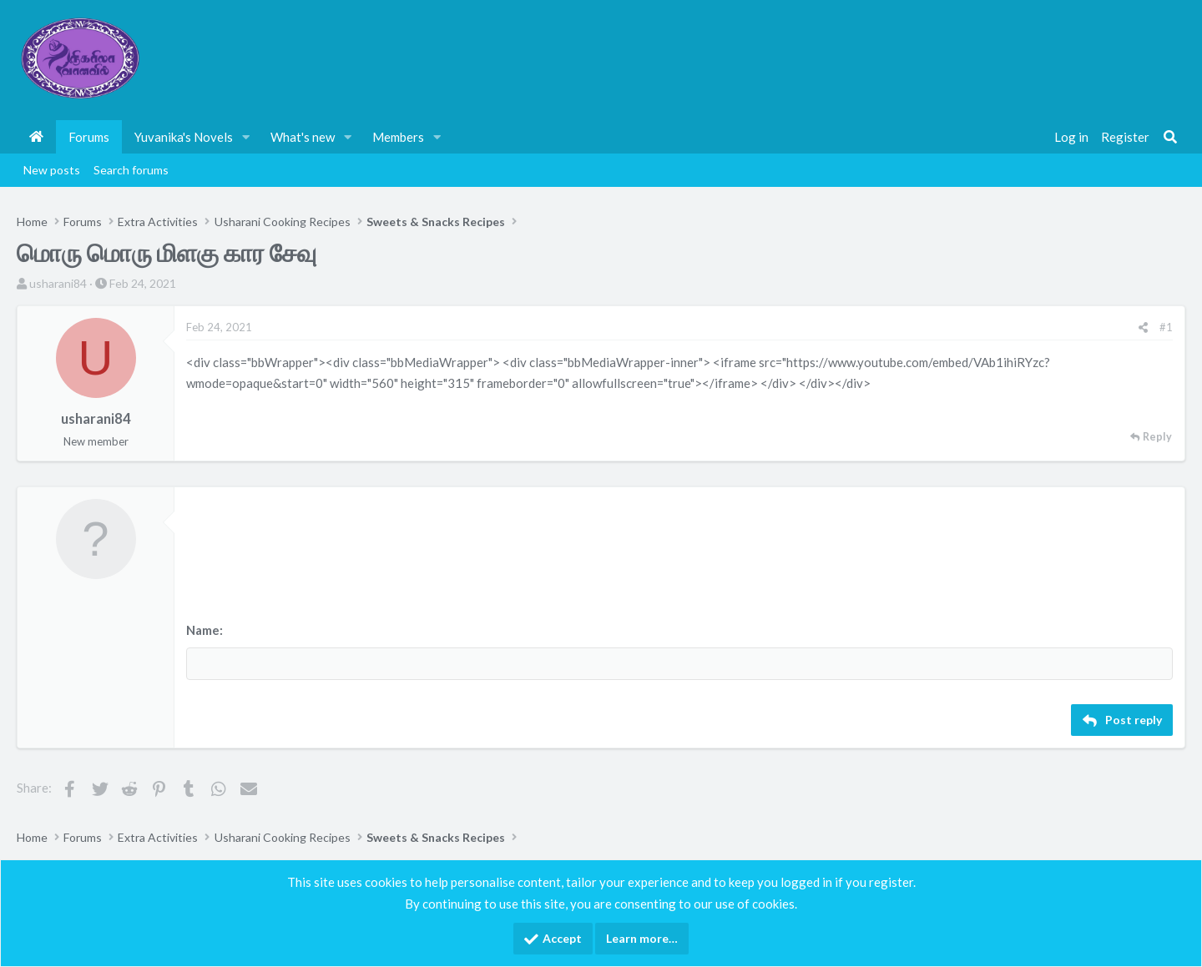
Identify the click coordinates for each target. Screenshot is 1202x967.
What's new (302, 136)
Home (36, 137)
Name (203, 629)
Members (398, 136)
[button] (246, 137)
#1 (1166, 327)
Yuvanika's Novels (183, 136)
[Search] (1170, 137)
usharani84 (58, 283)
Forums (88, 136)
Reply (1157, 437)
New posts (51, 170)
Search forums (131, 170)
